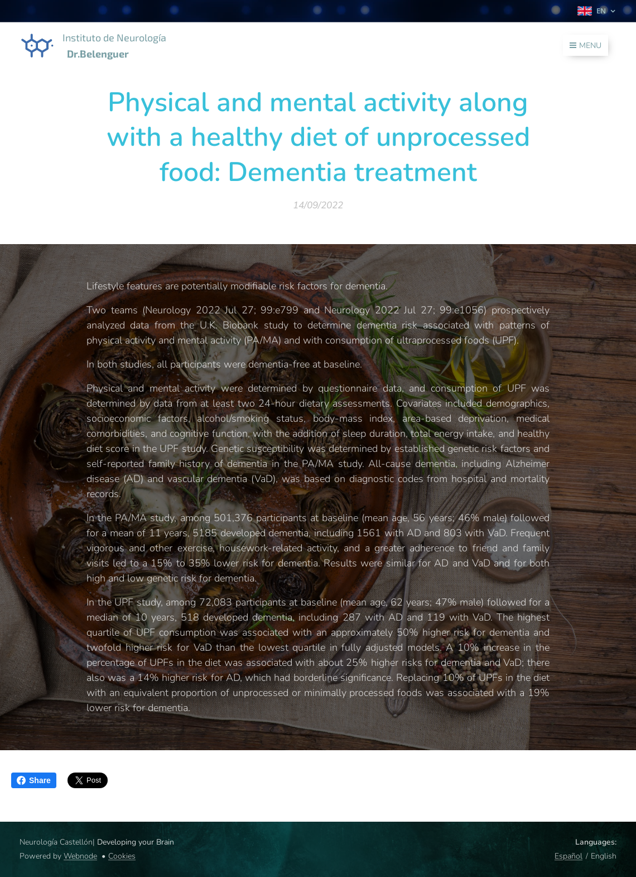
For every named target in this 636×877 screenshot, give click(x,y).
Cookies (122, 856)
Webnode (80, 856)
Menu (585, 45)
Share (34, 780)
